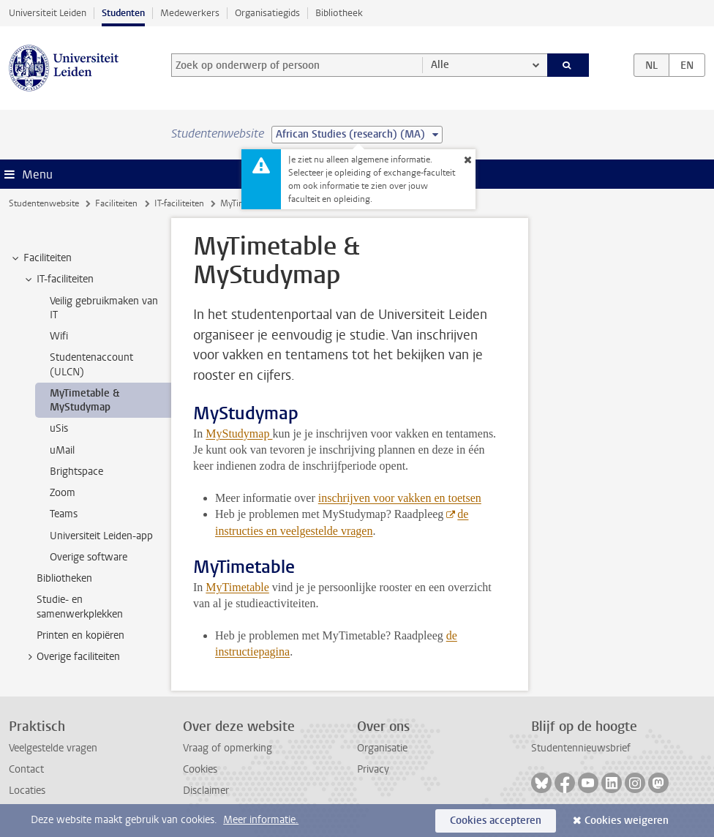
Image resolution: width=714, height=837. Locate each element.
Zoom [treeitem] (62, 493)
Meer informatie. (260, 820)
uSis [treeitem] (59, 428)
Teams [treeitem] (64, 514)
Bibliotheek (339, 13)
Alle (440, 65)
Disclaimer (206, 790)
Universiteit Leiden (47, 13)
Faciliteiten (116, 203)
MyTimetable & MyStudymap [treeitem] (84, 400)
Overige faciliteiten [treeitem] (71, 657)
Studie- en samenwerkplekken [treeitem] (80, 606)
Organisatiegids (267, 13)
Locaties (27, 790)
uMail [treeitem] (62, 450)
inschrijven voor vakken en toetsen (399, 498)
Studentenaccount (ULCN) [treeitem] (91, 364)
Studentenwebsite (44, 203)
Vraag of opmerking (227, 748)
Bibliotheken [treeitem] (64, 578)
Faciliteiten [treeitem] (41, 258)
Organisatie (382, 748)
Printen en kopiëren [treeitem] (80, 635)
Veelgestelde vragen (53, 748)
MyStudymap (239, 433)
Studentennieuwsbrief (581, 748)
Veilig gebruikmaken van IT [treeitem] (104, 308)
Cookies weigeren (627, 820)
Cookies (200, 769)
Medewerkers (189, 13)
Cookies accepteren (495, 820)
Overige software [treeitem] (88, 557)
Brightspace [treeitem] (76, 471)
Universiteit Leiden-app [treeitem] (101, 536)
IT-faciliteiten (179, 203)
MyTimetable (237, 587)
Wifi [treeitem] (59, 336)
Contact (26, 769)
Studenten (123, 13)
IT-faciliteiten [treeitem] (58, 279)
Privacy (373, 769)
